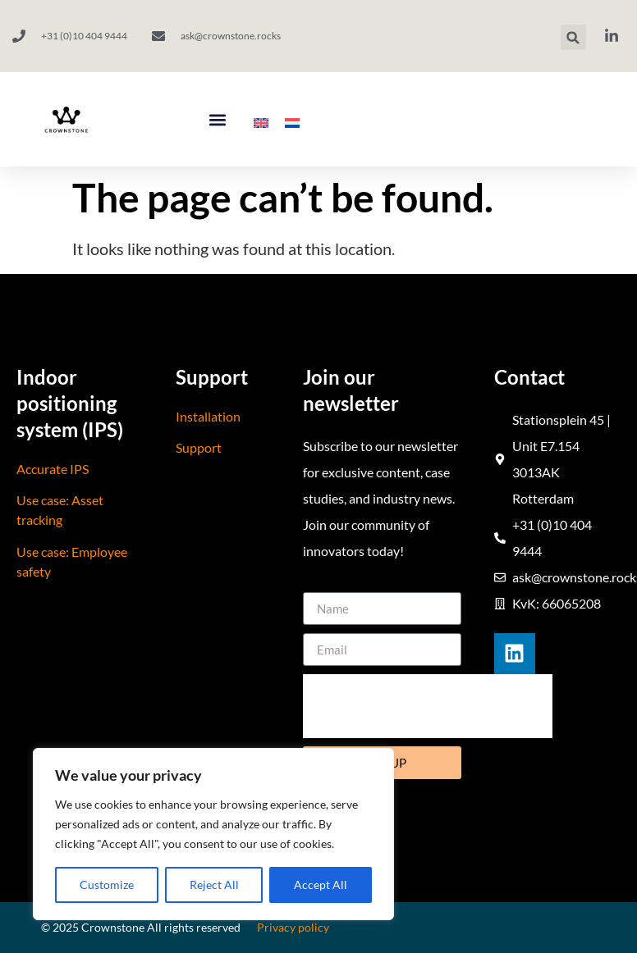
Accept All (320, 884)
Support (199, 447)
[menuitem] (261, 123)
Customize (107, 884)
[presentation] (427, 706)
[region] (213, 834)
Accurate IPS (52, 468)
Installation (208, 416)
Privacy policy (293, 927)
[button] (573, 37)
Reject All (214, 884)
